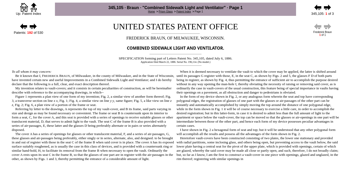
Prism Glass (166, 11)
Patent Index (183, 11)
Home (151, 11)
